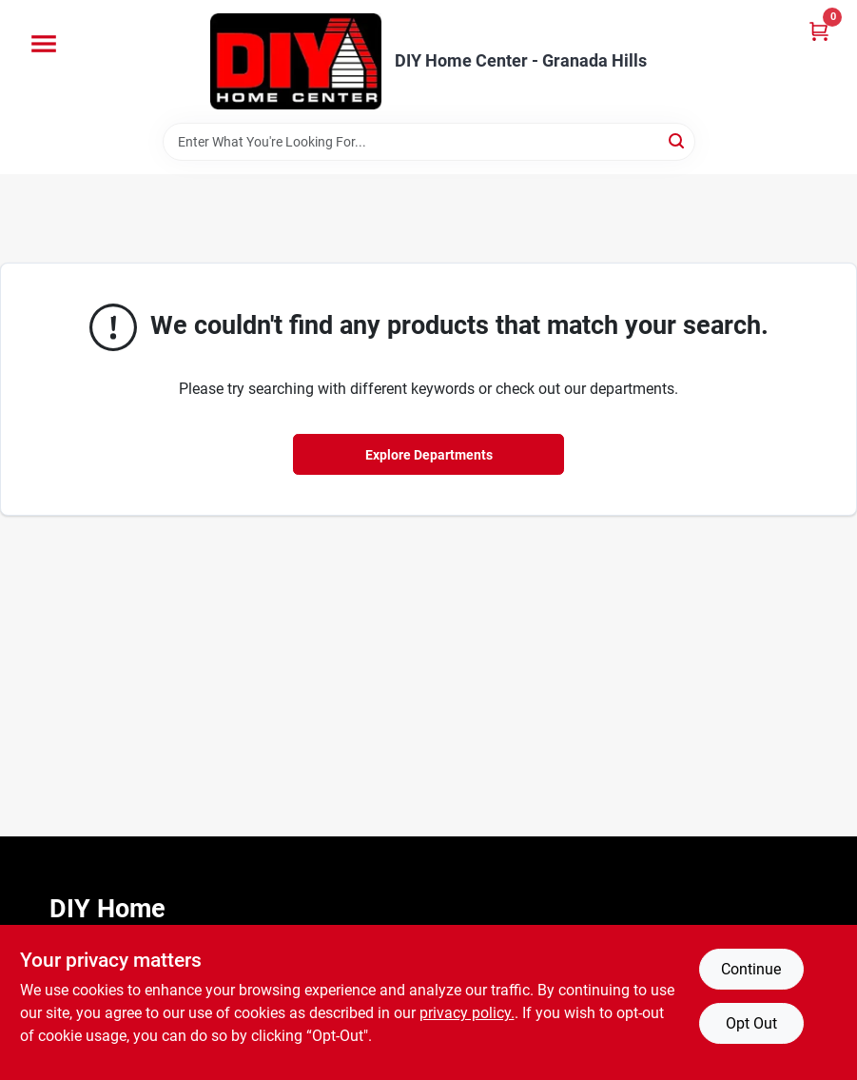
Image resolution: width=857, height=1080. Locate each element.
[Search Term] (429, 142)
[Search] (677, 140)
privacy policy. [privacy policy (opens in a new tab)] (467, 1013)
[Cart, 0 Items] (818, 31)
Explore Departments (429, 454)
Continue (751, 969)
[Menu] (43, 43)
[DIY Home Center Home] (295, 61)
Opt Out (751, 1023)
